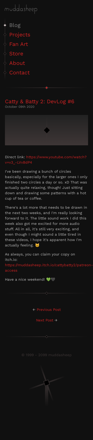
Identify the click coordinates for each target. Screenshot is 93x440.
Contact (19, 72)
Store (16, 53)
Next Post (44, 320)
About (17, 63)
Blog (14, 25)
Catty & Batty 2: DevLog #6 (39, 101)
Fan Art (18, 44)
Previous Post (49, 309)
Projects (19, 34)
